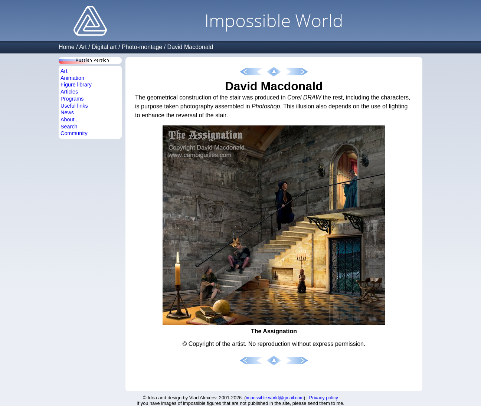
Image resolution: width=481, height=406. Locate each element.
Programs (72, 99)
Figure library (76, 85)
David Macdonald (190, 47)
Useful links (74, 106)
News (67, 112)
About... (69, 119)
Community (74, 133)
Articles (69, 92)
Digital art (104, 47)
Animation (72, 78)
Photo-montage (142, 47)
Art (82, 47)
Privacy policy (323, 397)
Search (69, 127)
